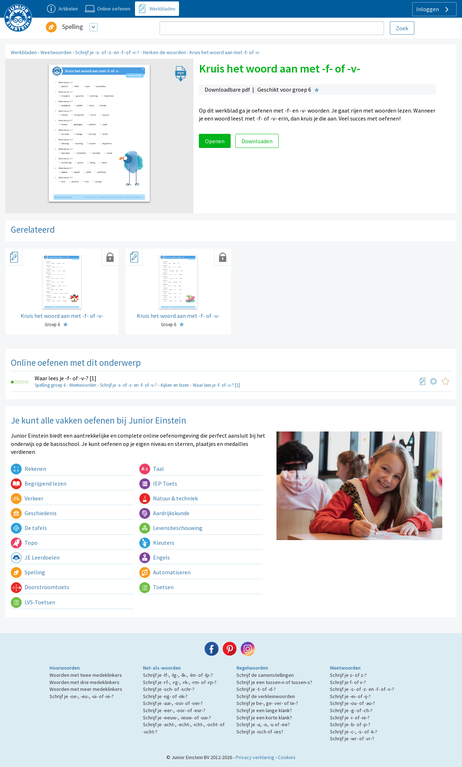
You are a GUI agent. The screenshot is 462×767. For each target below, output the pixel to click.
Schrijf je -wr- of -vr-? (352, 738)
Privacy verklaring (255, 757)
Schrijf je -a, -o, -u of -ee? (263, 724)
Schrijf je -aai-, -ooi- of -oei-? (173, 703)
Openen (215, 141)
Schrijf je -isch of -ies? (259, 731)
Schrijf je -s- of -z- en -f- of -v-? (107, 52)
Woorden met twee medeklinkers (85, 675)
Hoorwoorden (64, 668)
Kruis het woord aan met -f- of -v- (224, 52)
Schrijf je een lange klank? (264, 710)
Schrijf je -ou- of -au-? (352, 703)
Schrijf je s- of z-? (348, 675)
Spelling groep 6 (50, 385)
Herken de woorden (164, 52)
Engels (154, 557)
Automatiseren (165, 572)
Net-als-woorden (162, 668)
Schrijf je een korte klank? (264, 717)
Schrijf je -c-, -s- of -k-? (353, 731)
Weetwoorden (55, 52)
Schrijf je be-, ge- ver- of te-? (267, 703)
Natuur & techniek (168, 498)
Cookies (287, 757)
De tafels (29, 527)
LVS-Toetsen (33, 602)
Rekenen (28, 468)
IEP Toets (158, 483)
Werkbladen (24, 52)
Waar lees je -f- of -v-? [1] (65, 378)
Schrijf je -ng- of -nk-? (165, 696)
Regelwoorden (252, 668)
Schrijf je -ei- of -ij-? (350, 696)
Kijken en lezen (175, 385)
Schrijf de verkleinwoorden (265, 696)
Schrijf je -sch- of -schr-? (169, 689)
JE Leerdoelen (35, 557)
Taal (151, 468)
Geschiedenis (34, 513)
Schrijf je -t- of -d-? (256, 689)
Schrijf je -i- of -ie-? (350, 717)
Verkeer (27, 498)
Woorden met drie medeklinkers (84, 682)
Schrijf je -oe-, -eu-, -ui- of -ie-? (81, 696)
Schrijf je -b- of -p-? (350, 724)
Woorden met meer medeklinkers (85, 689)
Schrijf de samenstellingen (265, 675)
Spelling (72, 26)
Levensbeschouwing (170, 527)
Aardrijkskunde (164, 513)
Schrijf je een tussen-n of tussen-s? (274, 682)
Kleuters (156, 542)
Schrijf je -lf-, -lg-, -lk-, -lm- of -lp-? (178, 675)
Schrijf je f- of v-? (348, 682)
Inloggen (433, 9)
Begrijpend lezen (38, 483)
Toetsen (156, 587)
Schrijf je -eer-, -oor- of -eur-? (174, 710)
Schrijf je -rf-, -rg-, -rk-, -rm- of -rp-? (180, 682)
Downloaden (257, 141)
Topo (24, 542)
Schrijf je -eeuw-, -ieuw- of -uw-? (177, 717)
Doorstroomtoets (40, 587)
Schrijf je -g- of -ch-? (351, 710)
